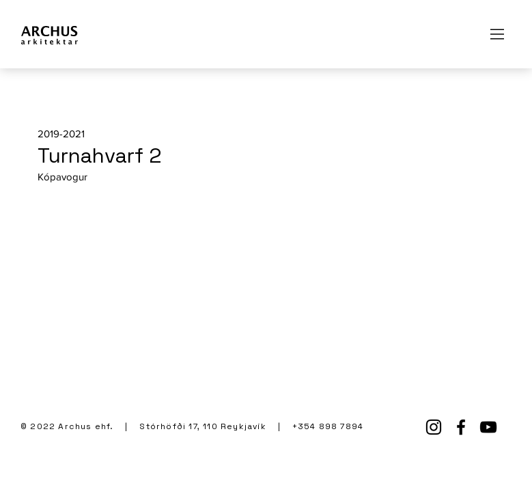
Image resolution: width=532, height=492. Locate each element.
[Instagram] (433, 427)
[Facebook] (461, 427)
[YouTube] (488, 427)
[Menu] (498, 34)
